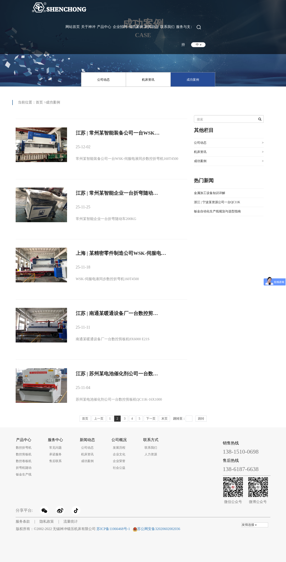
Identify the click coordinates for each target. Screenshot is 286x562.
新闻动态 (151, 27)
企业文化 (119, 454)
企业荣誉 (119, 461)
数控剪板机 (24, 454)
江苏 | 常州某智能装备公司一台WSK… (118, 133)
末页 (164, 418)
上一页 (98, 418)
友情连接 (249, 524)
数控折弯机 (24, 447)
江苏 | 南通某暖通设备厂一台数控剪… (117, 313)
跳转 (201, 418)
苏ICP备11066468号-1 (113, 529)
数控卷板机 (24, 461)
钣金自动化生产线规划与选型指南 (217, 211)
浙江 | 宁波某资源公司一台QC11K (217, 202)
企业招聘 (120, 27)
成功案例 (136, 27)
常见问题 (55, 447)
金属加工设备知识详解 (209, 193)
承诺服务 (55, 454)
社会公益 (119, 467)
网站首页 (72, 27)
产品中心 (104, 27)
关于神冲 (88, 27)
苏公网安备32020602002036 (158, 529)
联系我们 (167, 27)
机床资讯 (148, 79)
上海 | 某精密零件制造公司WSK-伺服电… (121, 253)
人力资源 (151, 454)
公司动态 (103, 79)
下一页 (151, 418)
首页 (39, 102)
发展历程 (119, 447)
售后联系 (55, 461)
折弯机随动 (24, 467)
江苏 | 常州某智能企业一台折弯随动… (117, 193)
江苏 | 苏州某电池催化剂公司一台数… (117, 373)
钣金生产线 (24, 474)
